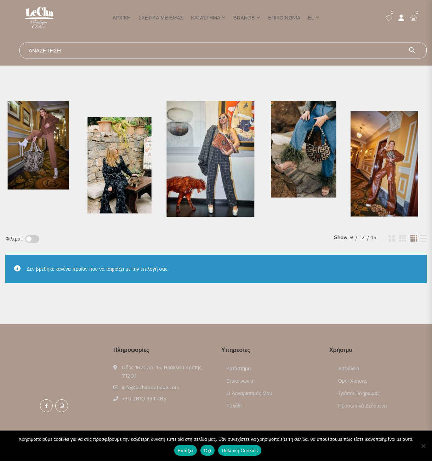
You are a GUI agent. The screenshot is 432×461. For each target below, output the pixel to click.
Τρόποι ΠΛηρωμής (359, 393)
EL (311, 18)
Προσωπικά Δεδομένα (362, 406)
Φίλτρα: (13, 239)
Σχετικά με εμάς (160, 18)
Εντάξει (185, 450)
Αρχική (122, 18)
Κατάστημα (206, 18)
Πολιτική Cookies (240, 450)
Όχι (207, 450)
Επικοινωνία (284, 18)
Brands (244, 18)
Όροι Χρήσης (352, 381)
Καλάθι (234, 406)
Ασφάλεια (348, 368)
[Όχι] (423, 445)
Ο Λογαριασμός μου (249, 393)
